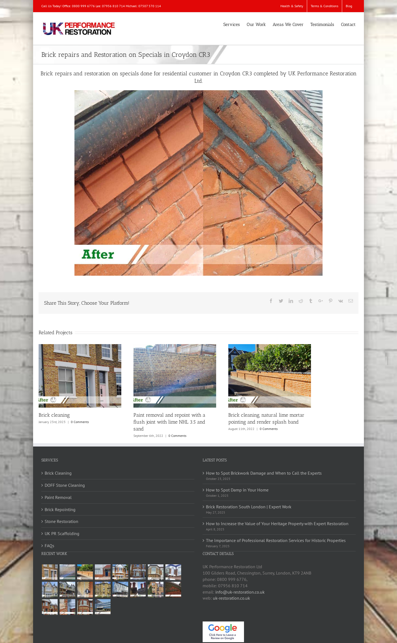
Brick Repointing (60, 509)
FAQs (49, 545)
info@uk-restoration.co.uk (240, 592)
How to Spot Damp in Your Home (237, 490)
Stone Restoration (61, 521)
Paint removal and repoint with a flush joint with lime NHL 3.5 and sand (169, 422)
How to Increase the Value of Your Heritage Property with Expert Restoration (277, 523)
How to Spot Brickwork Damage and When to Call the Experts (264, 473)
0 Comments (80, 422)
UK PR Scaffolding (62, 533)
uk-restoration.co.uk (231, 598)
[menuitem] (292, 6)
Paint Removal (58, 497)
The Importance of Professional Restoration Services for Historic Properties (276, 540)
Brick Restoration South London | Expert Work (248, 506)
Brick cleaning (54, 415)
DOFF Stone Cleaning (65, 485)
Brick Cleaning (58, 473)
